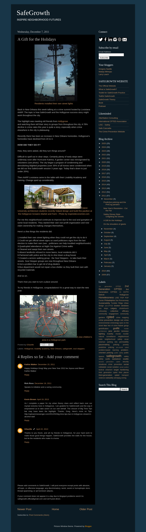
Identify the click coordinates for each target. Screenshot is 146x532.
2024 (104, 147)
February (108, 262)
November (108, 229)
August (107, 240)
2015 (104, 181)
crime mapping (122, 317)
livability (110, 334)
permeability (124, 342)
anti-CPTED (109, 306)
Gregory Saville (105, 69)
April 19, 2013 (43, 399)
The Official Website (107, 86)
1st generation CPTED (110, 286)
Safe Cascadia (105, 128)
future (120, 325)
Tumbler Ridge (117, 303)
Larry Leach (104, 74)
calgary (113, 308)
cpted (110, 317)
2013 (104, 188)
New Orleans (56, 349)
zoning (123, 378)
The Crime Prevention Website (112, 132)
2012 (104, 192)
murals (118, 334)
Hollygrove (63, 121)
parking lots (112, 342)
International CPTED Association (113, 121)
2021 (104, 158)
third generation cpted (108, 372)
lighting (102, 334)
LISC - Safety (104, 125)
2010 (104, 271)
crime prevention (106, 320)
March (107, 259)
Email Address (105, 52)
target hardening (121, 370)
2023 (104, 151)
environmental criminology (109, 323)
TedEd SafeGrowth (107, 96)
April (106, 255)
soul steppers (79, 349)
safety (126, 356)
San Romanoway (122, 300)
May (106, 251)
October (107, 232)
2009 (104, 275)
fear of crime (113, 326)
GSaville (28, 429)
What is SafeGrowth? (108, 89)
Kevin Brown (30, 399)
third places (124, 372)
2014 (104, 184)
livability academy (42, 349)
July (106, 244)
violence (102, 378)
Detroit (101, 295)
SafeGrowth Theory (107, 99)
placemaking (104, 344)
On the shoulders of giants (115, 224)
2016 (104, 177)
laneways (125, 331)
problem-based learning (109, 350)
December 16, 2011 (43, 383)
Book (101, 103)
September (109, 236)
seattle (126, 359)
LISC (117, 298)
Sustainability (104, 303)
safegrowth (67, 349)
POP (122, 298)
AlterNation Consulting (108, 118)
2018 (104, 169)
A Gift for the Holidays (113, 220)
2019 (104, 166)
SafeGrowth (33, 12)
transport (125, 375)
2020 (104, 162)
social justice (124, 367)
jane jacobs (114, 331)
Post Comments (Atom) (39, 515)
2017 (104, 173)
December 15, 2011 (46, 364)
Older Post (86, 509)
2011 (104, 196)
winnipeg (117, 378)
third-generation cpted (109, 375)
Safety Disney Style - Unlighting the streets (114, 215)
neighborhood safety (113, 339)
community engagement (108, 314)
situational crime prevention (110, 364)
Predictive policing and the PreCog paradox (115, 203)
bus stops (103, 308)
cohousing (103, 311)
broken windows (121, 306)
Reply (26, 375)
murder (126, 334)
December (108, 199)
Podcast (102, 106)
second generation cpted (109, 362)
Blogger (88, 526)
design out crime (121, 320)
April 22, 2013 (42, 429)
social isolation (113, 367)
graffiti (116, 328)
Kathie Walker (30, 364)
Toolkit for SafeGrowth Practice (112, 93)
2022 (104, 155)
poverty (126, 345)
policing (116, 345)
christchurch (124, 308)
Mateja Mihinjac (105, 72)
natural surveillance (107, 337)
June (106, 247)
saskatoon (116, 359)
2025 (104, 143)
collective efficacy (119, 311)
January (107, 266)
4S (120, 292)
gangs (126, 326)
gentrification (104, 329)
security (126, 362)
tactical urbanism (105, 370)
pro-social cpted (122, 347)
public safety (118, 353)
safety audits (104, 359)
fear (105, 325)
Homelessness (106, 297)
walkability (109, 378)
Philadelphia (109, 300)
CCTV (126, 292)
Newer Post (24, 509)
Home (55, 509)
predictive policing (106, 347)
